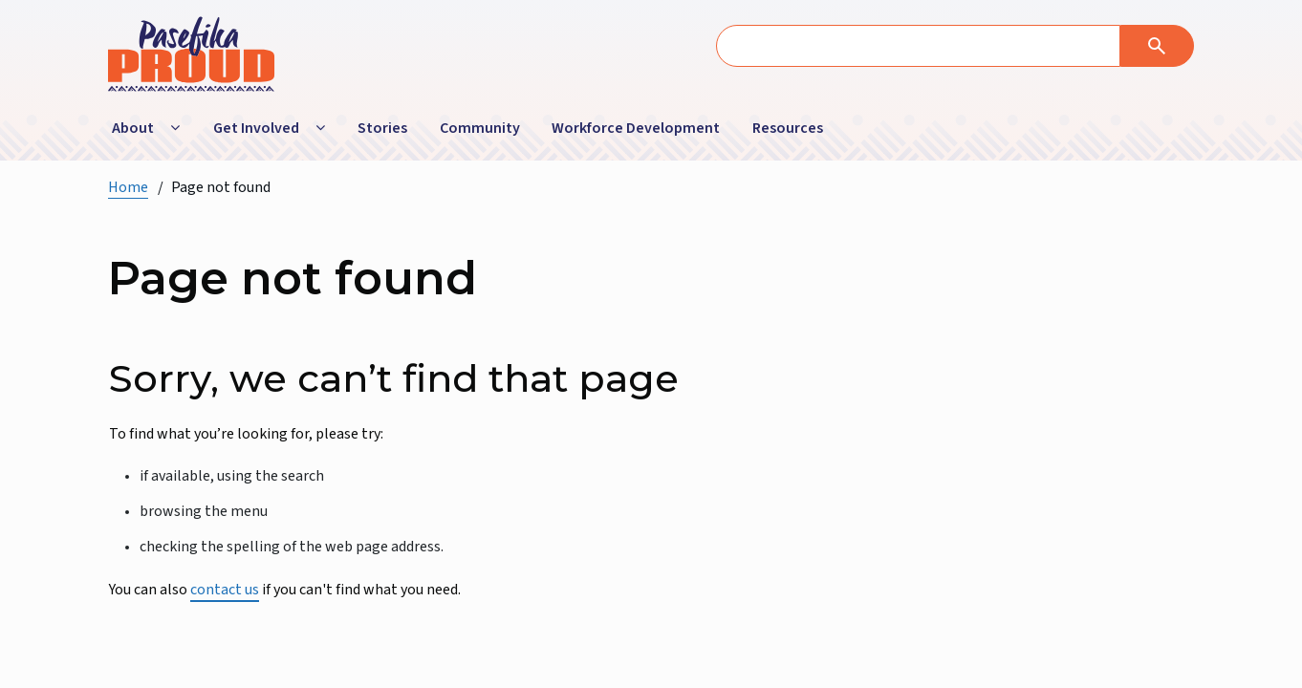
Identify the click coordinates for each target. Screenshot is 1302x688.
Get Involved (256, 128)
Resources (787, 128)
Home (128, 187)
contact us (224, 589)
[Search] (1157, 46)
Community (480, 128)
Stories (382, 128)
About (133, 128)
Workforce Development (636, 128)
